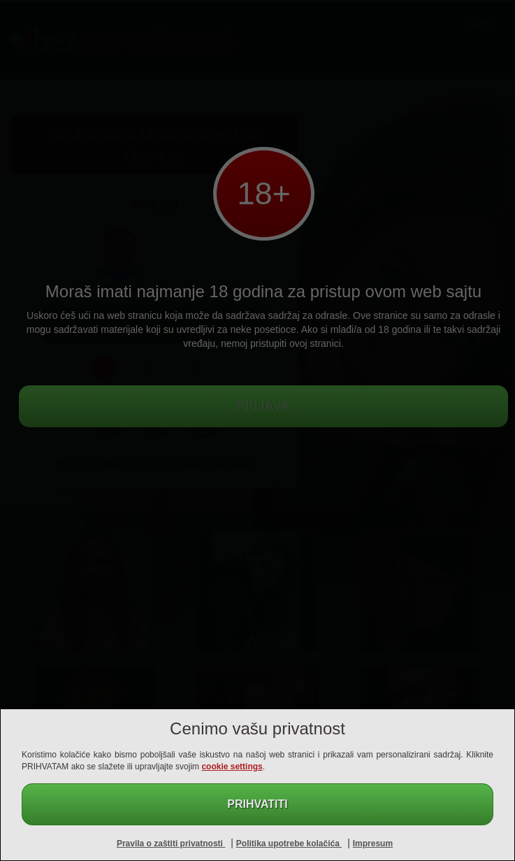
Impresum (373, 843)
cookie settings (231, 766)
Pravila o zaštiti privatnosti (171, 843)
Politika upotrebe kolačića (289, 843)
